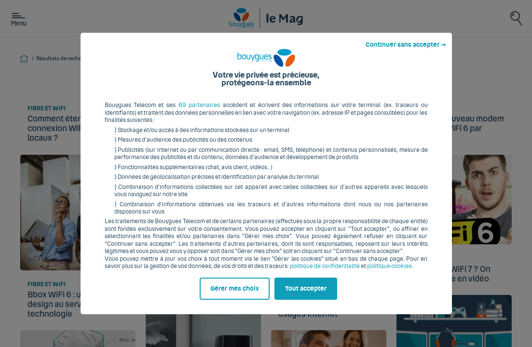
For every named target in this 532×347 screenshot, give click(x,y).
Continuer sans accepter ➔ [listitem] (406, 52)
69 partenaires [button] (199, 112)
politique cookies (389, 273)
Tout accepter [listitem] (306, 296)
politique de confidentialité (325, 273)
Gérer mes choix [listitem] (234, 296)
